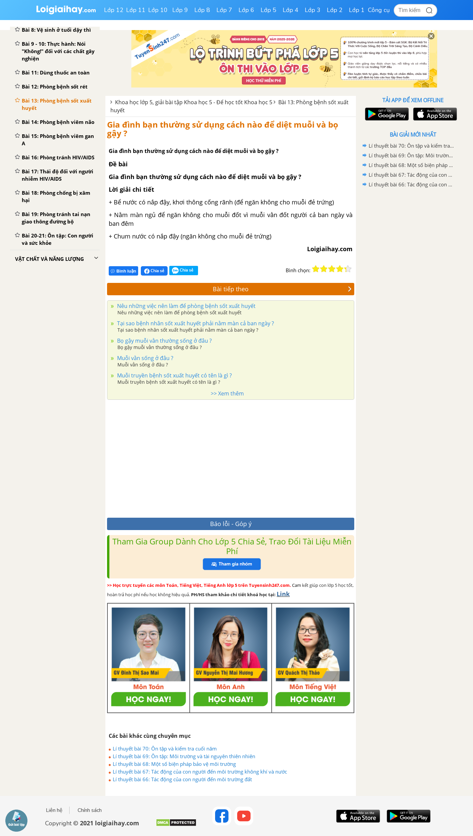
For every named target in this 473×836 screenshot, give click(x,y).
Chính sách (90, 810)
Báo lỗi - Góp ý (231, 524)
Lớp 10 (158, 10)
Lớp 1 (357, 10)
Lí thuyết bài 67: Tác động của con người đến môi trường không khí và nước (200, 771)
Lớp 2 (335, 10)
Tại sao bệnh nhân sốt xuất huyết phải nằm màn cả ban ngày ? (195, 323)
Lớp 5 (268, 10)
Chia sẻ (154, 271)
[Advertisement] (230, 457)
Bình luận (123, 271)
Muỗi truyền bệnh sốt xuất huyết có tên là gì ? (174, 375)
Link (283, 594)
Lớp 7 (224, 10)
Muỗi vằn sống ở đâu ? (144, 358)
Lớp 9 (180, 10)
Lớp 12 (113, 10)
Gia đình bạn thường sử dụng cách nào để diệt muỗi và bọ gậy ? (222, 129)
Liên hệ (54, 810)
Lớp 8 (202, 10)
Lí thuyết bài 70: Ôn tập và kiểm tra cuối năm (165, 748)
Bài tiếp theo (282, 289)
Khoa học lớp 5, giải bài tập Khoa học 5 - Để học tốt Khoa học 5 (193, 102)
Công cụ (379, 10)
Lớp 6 (246, 10)
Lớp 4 (290, 10)
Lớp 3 (312, 10)
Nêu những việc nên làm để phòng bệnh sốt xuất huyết (186, 306)
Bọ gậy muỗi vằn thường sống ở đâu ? (164, 340)
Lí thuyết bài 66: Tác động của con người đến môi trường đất (182, 779)
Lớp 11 (136, 10)
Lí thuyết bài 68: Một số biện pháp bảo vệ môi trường (174, 764)
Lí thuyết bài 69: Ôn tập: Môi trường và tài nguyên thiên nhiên (184, 756)
